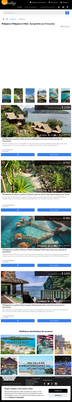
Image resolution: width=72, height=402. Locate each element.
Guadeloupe (24, 346)
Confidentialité (30, 384)
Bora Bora (20, 353)
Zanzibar (65, 370)
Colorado (47, 354)
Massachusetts (47, 352)
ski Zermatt (67, 375)
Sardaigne (32, 372)
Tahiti (31, 351)
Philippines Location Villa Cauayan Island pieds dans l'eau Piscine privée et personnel (33, 306)
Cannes (58, 349)
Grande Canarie (38, 374)
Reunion (3, 372)
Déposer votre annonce (38, 2)
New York (45, 350)
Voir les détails (54, 154)
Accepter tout (58, 390)
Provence (57, 350)
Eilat (56, 373)
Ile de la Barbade (26, 348)
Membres (64, 2)
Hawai (40, 352)
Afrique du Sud (67, 368)
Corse (27, 372)
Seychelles (16, 349)
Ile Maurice (9, 349)
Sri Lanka (8, 351)
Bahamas (30, 346)
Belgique (63, 350)
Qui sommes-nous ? (31, 380)
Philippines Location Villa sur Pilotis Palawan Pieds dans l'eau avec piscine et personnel (34, 250)
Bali (11, 344)
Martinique (17, 346)
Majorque (46, 371)
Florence (62, 347)
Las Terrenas (15, 351)
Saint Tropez (66, 349)
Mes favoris (53, 2)
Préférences (58, 395)
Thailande (15, 344)
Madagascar (59, 370)
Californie (39, 350)
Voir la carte (65, 26)
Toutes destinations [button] (30, 7)
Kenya (63, 373)
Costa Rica (67, 372)
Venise (67, 347)
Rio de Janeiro (58, 368)
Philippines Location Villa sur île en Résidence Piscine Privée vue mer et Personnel (32, 140)
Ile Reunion (22, 349)
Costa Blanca (25, 376)
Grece (51, 371)
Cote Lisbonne (36, 378)
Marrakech (61, 372)
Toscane (45, 376)
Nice (61, 349)
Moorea (15, 353)
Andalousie (33, 376)
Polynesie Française (24, 351)
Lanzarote (22, 374)
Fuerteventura (29, 374)
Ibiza (42, 371)
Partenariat (29, 385)
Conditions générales (32, 382)
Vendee (50, 376)
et (13, 372)
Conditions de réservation (47, 7)
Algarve (45, 374)
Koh (15, 372)
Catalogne (39, 376)
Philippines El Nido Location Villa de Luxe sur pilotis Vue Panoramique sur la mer (36, 194)
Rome (58, 347)
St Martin (21, 344)
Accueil (19, 7)
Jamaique (5, 348)
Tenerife (49, 372)
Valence (68, 350)
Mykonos (22, 372)
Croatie (41, 372)
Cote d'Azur (22, 371)
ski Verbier (61, 375)
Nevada (42, 354)
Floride (12, 346)
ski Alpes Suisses (59, 377)
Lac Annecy (68, 377)
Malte (45, 372)
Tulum (59, 373)
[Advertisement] (15, 59)
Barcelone (62, 352)
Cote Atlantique (30, 371)
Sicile (37, 372)
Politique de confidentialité (16, 397)
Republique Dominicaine (14, 348)
